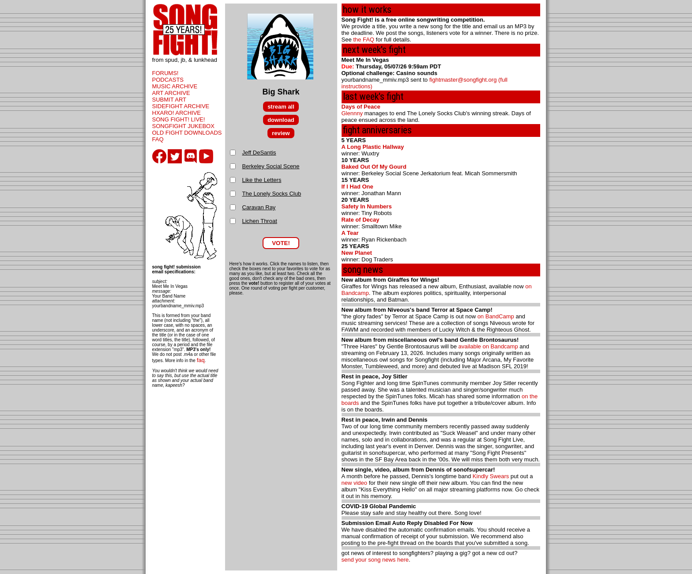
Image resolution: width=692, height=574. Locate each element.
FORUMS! (165, 73)
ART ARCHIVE (171, 93)
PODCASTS (168, 79)
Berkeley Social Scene (271, 166)
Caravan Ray (259, 207)
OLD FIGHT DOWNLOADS (187, 132)
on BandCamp (496, 316)
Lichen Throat (259, 221)
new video (355, 483)
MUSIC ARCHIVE (175, 86)
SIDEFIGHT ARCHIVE (181, 106)
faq (201, 360)
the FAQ (363, 39)
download (280, 120)
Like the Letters (262, 180)
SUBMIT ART (169, 99)
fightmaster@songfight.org (463, 79)
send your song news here (375, 559)
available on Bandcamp (488, 346)
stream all (280, 106)
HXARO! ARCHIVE (176, 113)
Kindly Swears (491, 476)
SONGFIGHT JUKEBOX (183, 126)
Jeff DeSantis (259, 152)
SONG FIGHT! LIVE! (178, 119)
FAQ (158, 139)
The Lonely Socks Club (271, 193)
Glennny (352, 113)
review (281, 133)
